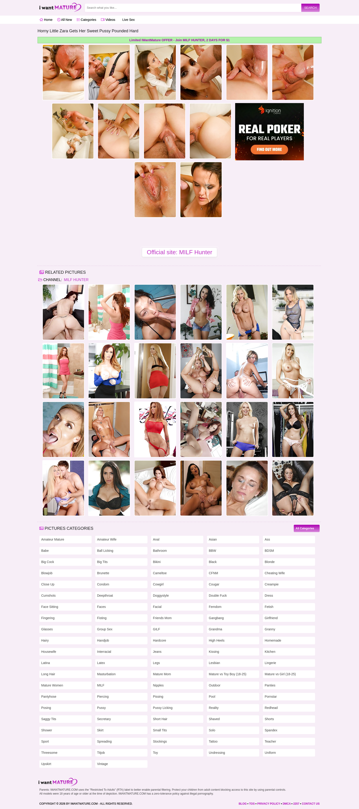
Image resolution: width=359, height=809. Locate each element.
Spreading (104, 741)
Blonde (270, 562)
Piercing (103, 696)
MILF (100, 685)
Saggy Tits (48, 719)
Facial (157, 607)
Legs (156, 663)
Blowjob (46, 573)
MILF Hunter (76, 280)
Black (213, 562)
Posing (46, 708)
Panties (270, 685)
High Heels (216, 640)
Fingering (47, 618)
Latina (45, 663)
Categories (86, 20)
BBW (212, 550)
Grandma (215, 629)
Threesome (49, 752)
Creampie (272, 584)
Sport (45, 741)
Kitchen (270, 651)
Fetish (269, 607)
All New (64, 20)
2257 (296, 803)
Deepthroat (105, 595)
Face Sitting (49, 607)
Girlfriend (271, 618)
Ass (267, 539)
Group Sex (104, 629)
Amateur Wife (107, 539)
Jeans (157, 651)
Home (45, 20)
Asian (213, 539)
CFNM (213, 573)
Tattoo (213, 741)
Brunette (103, 573)
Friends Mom (162, 618)
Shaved (214, 719)
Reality (214, 708)
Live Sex (127, 20)
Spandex (271, 730)
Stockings (160, 741)
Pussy (101, 708)
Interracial (104, 651)
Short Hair (160, 719)
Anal (156, 539)
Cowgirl (158, 584)
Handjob (103, 640)
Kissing (214, 651)
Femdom (215, 607)
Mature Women (52, 685)
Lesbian (214, 663)
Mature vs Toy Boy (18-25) (227, 674)
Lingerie (270, 663)
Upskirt (46, 764)
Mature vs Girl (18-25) (280, 674)
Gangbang (216, 618)
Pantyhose (48, 696)
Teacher (270, 741)
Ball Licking (105, 550)
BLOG (243, 803)
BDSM (269, 550)
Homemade (273, 640)
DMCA (287, 803)
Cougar (214, 584)
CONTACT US (311, 803)
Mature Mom (162, 674)
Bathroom (160, 550)
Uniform (270, 752)
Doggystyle (161, 595)
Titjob (101, 752)
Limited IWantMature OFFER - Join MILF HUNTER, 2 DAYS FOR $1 (179, 40)
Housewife (48, 651)
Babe (45, 550)
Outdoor (214, 685)
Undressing (217, 752)
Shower (46, 730)
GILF (156, 629)
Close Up (47, 584)
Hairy (45, 640)
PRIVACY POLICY (268, 803)
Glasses (47, 629)
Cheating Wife (275, 573)
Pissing (158, 696)
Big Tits (102, 562)
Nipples (158, 685)
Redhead (271, 708)
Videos (108, 20)
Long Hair (48, 674)
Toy (155, 752)
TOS (252, 803)
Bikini (156, 562)
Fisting (101, 618)
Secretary (104, 719)
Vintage (102, 764)
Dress (269, 595)
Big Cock (47, 562)
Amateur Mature (52, 539)
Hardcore (159, 640)
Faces (101, 607)
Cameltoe (160, 573)
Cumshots (48, 595)
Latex (101, 663)
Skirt (100, 730)
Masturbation (106, 674)
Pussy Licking (163, 708)
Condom (103, 584)
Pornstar (271, 696)
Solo (212, 730)
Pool (212, 696)
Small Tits (160, 730)
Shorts (269, 719)
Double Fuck (218, 595)
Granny (270, 629)
